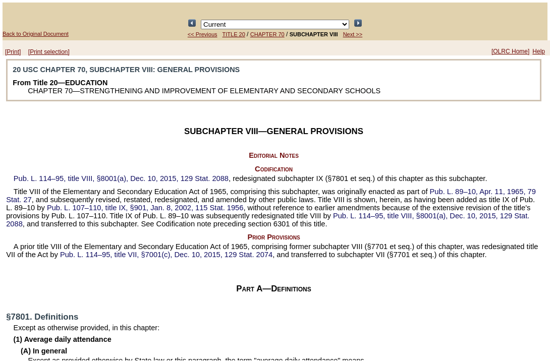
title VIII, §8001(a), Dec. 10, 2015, (121, 178)
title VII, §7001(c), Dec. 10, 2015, (166, 255)
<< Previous (202, 34)
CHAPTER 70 (267, 34)
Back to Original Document (36, 34)
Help (538, 51)
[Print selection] (49, 51)
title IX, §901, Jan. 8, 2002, (145, 208)
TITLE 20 (234, 34)
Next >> (353, 34)
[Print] (13, 51)
